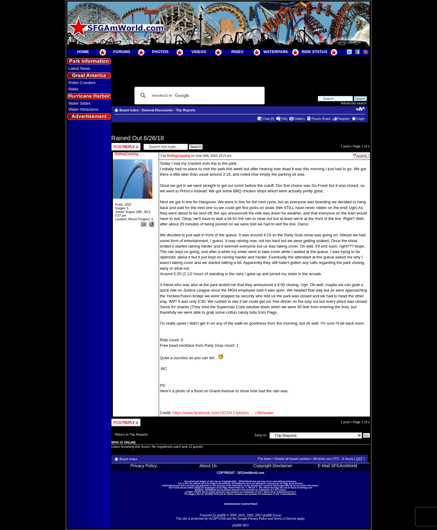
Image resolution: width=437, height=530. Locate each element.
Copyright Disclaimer (272, 465)
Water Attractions (84, 109)
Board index (129, 110)
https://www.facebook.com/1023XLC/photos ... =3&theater (223, 412)
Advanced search (354, 103)
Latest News (79, 68)
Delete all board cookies (292, 459)
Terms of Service (285, 518)
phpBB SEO (240, 525)
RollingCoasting (178, 155)
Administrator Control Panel (240, 503)
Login (361, 118)
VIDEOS (198, 51)
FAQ (284, 118)
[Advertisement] (89, 231)
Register (343, 118)
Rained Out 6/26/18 (137, 138)
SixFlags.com (305, 488)
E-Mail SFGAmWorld (337, 465)
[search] (199, 95)
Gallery (299, 118)
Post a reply (126, 146)
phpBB (221, 515)
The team (265, 459)
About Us (208, 465)
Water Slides (80, 103)
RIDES (237, 51)
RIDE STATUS (314, 51)
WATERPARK (275, 51)
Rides (74, 89)
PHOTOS (160, 51)
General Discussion (157, 110)
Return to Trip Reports (131, 434)
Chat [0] (268, 118)
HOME (83, 51)
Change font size (360, 109)
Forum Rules (321, 118)
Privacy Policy (143, 465)
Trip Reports (185, 110)
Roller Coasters (82, 82)
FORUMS (121, 51)
